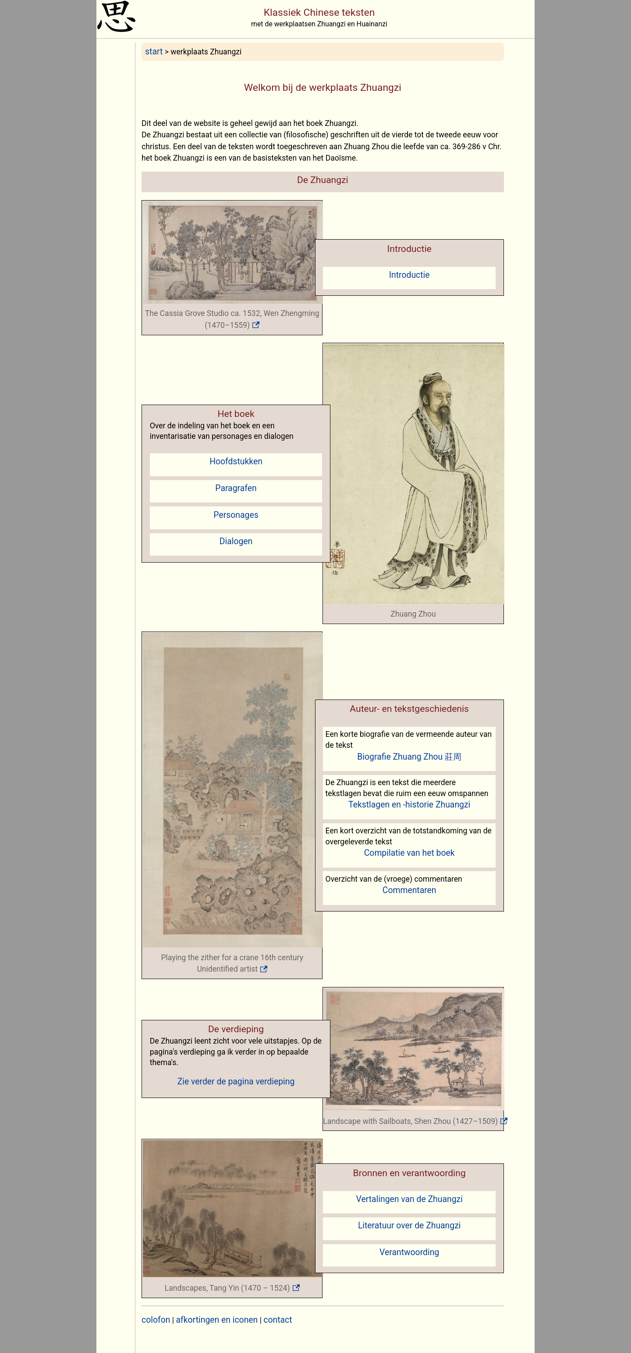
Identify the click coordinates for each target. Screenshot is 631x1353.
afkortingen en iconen (217, 1320)
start (154, 52)
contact (277, 1320)
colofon (156, 1320)
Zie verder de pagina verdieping (236, 1082)
